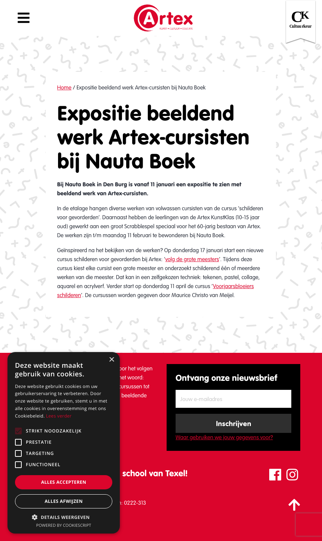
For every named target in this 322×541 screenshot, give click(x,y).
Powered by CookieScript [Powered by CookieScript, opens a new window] (63, 525)
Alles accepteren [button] (63, 482)
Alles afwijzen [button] (64, 501)
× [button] (111, 360)
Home (64, 87)
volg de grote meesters (192, 259)
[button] (63, 517)
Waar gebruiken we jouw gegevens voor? (224, 437)
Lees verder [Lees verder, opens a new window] (59, 416)
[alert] (63, 443)
